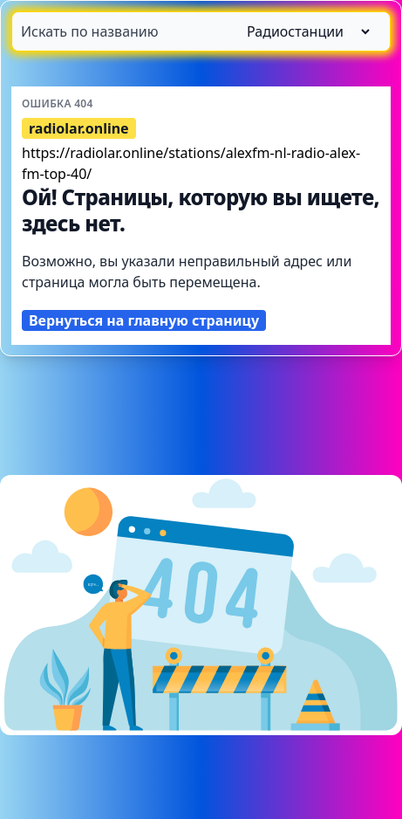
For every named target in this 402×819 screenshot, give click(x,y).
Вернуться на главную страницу (144, 320)
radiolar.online (79, 128)
